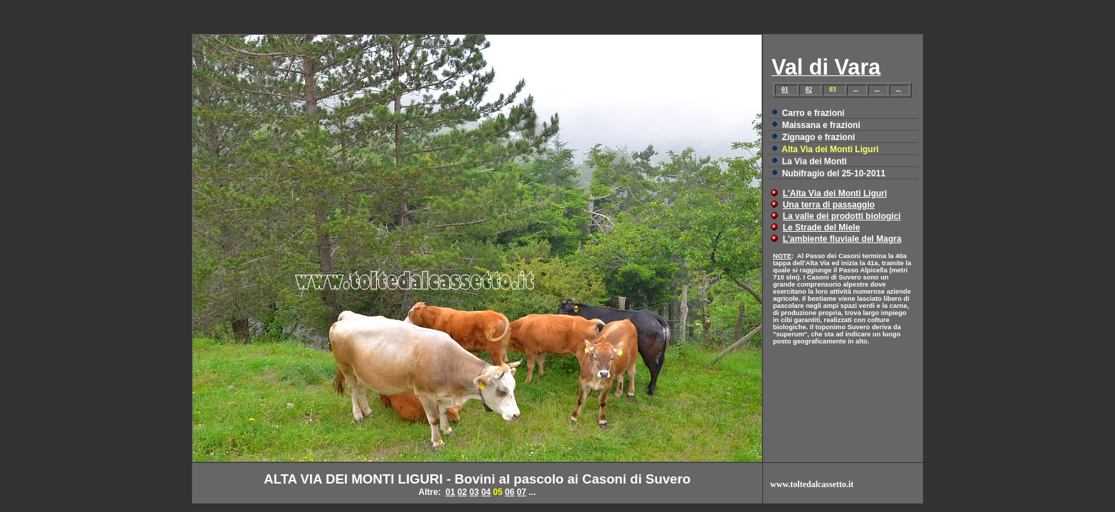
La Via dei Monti (814, 161)
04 (486, 492)
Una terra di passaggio (829, 205)
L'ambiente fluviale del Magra (842, 239)
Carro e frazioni (813, 113)
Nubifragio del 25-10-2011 (833, 173)
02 (809, 89)
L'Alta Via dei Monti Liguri (835, 193)
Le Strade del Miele (821, 228)
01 (784, 89)
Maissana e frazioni (821, 125)
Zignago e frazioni (818, 137)
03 (474, 492)
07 (521, 492)
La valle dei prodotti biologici (842, 216)
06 (509, 492)
